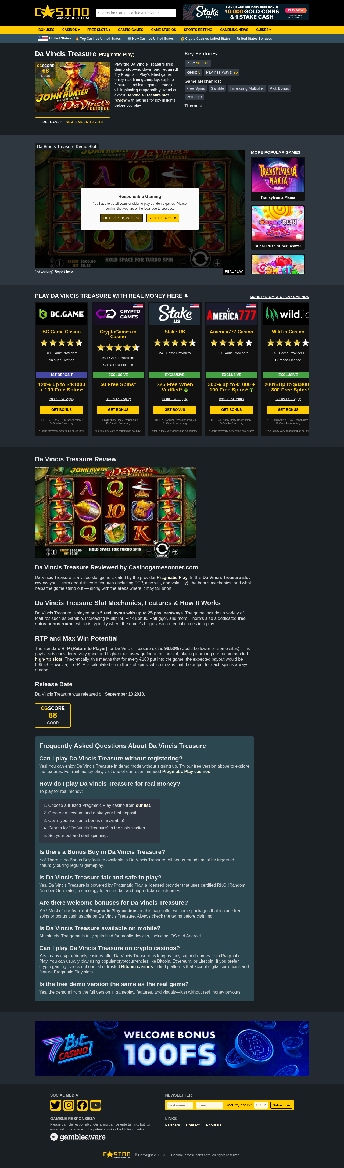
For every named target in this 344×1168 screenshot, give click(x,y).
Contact (193, 1125)
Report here (64, 272)
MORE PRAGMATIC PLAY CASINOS (279, 297)
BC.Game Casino (61, 331)
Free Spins (195, 88)
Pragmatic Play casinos (186, 771)
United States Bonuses (254, 39)
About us (213, 1125)
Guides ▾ (263, 30)
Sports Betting (198, 30)
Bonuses (46, 30)
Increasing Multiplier (247, 88)
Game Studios (163, 30)
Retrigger (194, 97)
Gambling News (234, 30)
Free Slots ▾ (98, 30)
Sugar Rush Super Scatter (278, 246)
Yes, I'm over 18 (162, 218)
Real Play (234, 272)
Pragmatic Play (116, 54)
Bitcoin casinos (137, 966)
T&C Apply (53, 419)
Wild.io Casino (288, 331)
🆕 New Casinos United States (150, 39)
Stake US (174, 331)
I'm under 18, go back (121, 218)
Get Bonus (61, 410)
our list (143, 805)
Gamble (217, 88)
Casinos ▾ (71, 30)
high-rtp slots (48, 659)
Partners (172, 1125)
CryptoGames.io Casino (118, 334)
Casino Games (130, 30)
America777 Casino (231, 331)
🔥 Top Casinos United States (98, 39)
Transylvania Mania (278, 197)
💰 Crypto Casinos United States (205, 39)
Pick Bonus (279, 88)
